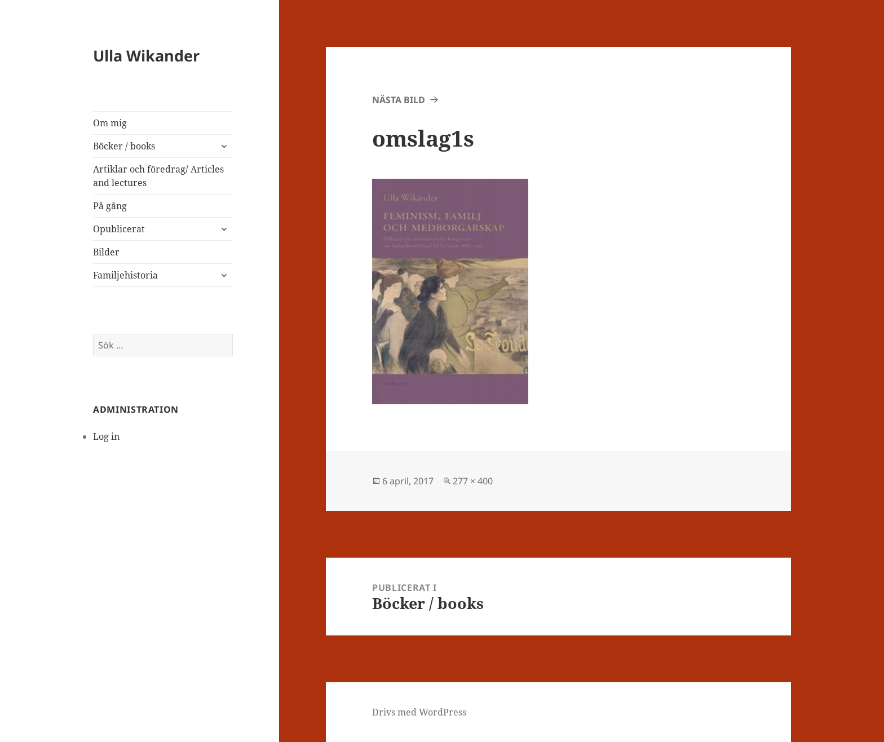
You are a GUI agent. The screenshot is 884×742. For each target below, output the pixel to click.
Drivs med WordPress (419, 712)
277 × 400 (473, 481)
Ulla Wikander (146, 55)
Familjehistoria (125, 275)
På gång (110, 206)
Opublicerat (119, 229)
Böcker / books (124, 146)
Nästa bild (398, 100)
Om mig (110, 123)
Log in (106, 436)
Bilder (106, 252)
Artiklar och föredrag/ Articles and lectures (158, 176)
